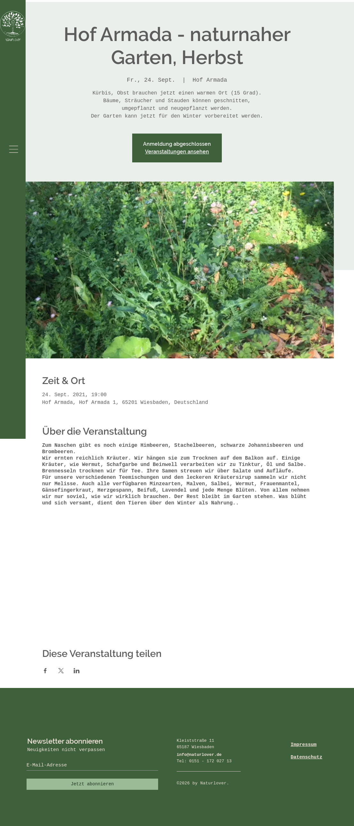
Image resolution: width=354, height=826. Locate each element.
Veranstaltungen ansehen (177, 152)
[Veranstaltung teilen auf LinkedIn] (77, 670)
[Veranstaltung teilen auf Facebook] (45, 670)
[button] (13, 149)
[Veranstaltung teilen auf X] (61, 670)
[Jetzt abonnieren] (92, 784)
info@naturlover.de (199, 754)
